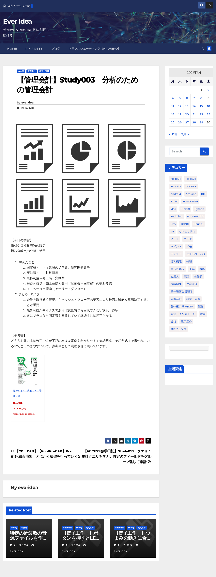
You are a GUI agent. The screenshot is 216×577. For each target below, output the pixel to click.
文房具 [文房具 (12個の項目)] (175, 276)
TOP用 (21, 71)
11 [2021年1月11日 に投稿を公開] (173, 106)
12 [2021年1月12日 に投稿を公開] (179, 106)
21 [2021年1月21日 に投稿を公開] (194, 114)
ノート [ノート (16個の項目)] (175, 239)
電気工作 (90, 528)
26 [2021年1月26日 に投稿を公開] (180, 122)
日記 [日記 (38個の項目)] (186, 276)
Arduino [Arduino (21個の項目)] (191, 193)
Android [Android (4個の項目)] (176, 193)
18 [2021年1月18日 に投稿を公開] (172, 114)
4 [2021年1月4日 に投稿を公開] (173, 98)
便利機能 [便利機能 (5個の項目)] (176, 261)
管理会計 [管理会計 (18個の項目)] (176, 299)
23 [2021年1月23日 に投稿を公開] (208, 114)
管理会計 (32, 71)
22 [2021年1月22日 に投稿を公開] (201, 114)
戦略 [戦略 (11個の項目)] (202, 269)
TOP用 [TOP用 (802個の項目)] (184, 224)
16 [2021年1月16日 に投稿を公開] (208, 106)
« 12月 (173, 134)
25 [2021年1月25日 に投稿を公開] (173, 122)
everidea (27, 102)
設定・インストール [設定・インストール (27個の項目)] (183, 314)
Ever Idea (17, 21)
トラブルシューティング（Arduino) (94, 48)
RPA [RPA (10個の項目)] (173, 224)
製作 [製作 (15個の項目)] (201, 306)
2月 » (185, 134)
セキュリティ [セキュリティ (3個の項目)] (187, 231)
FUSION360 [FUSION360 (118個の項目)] (190, 201)
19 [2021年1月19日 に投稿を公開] (179, 114)
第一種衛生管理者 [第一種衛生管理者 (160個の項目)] (182, 291)
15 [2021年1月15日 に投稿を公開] (201, 106)
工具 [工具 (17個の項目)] (192, 269)
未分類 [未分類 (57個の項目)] (198, 276)
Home (12, 48)
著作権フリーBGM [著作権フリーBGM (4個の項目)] (182, 306)
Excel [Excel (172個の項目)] (174, 201)
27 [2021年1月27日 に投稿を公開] (187, 122)
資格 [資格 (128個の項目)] (173, 321)
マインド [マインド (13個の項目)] (176, 246)
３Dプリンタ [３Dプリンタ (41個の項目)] (178, 329)
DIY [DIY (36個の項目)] (203, 193)
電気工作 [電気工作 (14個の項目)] (186, 321)
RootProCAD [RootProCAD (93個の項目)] (195, 216)
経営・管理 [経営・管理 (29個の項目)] (193, 299)
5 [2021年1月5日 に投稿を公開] (180, 98)
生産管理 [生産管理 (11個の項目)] (191, 284)
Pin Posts (34, 48)
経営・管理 (44, 71)
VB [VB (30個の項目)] (172, 231)
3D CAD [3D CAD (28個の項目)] (176, 186)
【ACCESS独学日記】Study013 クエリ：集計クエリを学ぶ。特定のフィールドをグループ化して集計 (116, 456)
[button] (202, 48)
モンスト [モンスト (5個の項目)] (176, 254)
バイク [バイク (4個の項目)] (188, 239)
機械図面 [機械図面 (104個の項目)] (176, 284)
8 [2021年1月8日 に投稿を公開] (201, 98)
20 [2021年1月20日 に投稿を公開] (187, 114)
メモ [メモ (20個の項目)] (189, 246)
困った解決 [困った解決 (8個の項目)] (177, 269)
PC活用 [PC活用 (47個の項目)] (185, 209)
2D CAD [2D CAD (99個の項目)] (176, 178)
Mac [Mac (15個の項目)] (173, 209)
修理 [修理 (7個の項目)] (189, 261)
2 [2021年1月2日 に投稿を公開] (208, 90)
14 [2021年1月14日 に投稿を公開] (194, 106)
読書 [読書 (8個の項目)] (203, 314)
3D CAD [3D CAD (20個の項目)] (191, 178)
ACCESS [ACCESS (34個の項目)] (191, 186)
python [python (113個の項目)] (199, 209)
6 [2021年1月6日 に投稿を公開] (187, 98)
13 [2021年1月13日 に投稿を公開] (187, 106)
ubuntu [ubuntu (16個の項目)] (198, 224)
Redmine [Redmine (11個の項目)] (176, 216)
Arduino (67, 528)
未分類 (24, 528)
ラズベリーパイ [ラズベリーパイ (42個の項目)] (196, 254)
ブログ (56, 48)
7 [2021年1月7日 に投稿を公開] (194, 98)
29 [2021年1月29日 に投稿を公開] (201, 122)
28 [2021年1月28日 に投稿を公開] (194, 122)
